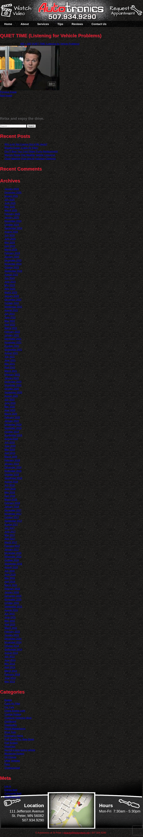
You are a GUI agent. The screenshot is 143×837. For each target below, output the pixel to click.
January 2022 (11, 335)
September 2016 (13, 564)
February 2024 (12, 253)
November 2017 (12, 514)
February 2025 (12, 214)
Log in (7, 786)
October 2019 (11, 431)
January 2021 (11, 378)
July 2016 (9, 571)
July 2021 (9, 357)
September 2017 (13, 521)
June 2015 (10, 617)
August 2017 (11, 524)
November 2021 (12, 342)
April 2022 (9, 324)
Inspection (9, 746)
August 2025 (11, 196)
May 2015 (9, 621)
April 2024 (9, 246)
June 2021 (10, 360)
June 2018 (10, 489)
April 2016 (9, 581)
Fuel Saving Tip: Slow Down (19, 739)
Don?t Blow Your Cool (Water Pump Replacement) (31, 151)
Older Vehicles (12, 761)
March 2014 (10, 671)
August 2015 (11, 610)
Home (8, 24)
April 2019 (9, 453)
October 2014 (11, 646)
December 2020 (12, 381)
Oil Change (10, 757)
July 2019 (9, 442)
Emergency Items (13, 736)
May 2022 (9, 321)
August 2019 (11, 439)
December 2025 (12, 192)
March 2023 (10, 292)
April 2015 (9, 624)
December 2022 (12, 299)
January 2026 (11, 189)
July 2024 (9, 235)
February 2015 (12, 631)
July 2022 (9, 314)
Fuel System (11, 743)
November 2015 (12, 599)
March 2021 (10, 371)
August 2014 (11, 653)
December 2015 (12, 596)
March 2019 (10, 456)
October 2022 (11, 303)
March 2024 (10, 249)
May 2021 (9, 364)
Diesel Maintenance (14, 728)
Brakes (8, 700)
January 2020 (11, 421)
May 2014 (9, 664)
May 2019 (9, 449)
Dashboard (10, 721)
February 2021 (12, 374)
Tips (60, 24)
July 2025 (9, 199)
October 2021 (11, 346)
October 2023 (11, 267)
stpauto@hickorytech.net (76, 832)
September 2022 (13, 307)
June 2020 (10, 403)
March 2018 (10, 499)
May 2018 (9, 492)
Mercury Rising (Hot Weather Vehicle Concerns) (29, 155)
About (25, 24)
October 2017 (11, 517)
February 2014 (12, 674)
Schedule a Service (125, 12)
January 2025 (11, 217)
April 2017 (9, 539)
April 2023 (9, 289)
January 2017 (11, 549)
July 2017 (9, 528)
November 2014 (12, 642)
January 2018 (11, 506)
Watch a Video (17, 11)
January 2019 (11, 464)
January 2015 (11, 635)
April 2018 (9, 496)
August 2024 (11, 232)
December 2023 (12, 260)
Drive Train (10, 732)
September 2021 (13, 349)
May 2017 (9, 535)
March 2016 (10, 585)
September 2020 (13, 392)
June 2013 (10, 678)
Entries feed (10, 790)
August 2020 (11, 396)
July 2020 (9, 399)
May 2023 (9, 285)
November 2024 (12, 221)
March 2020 (10, 414)
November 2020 (12, 385)
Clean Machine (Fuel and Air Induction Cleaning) (30, 158)
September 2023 (13, 271)
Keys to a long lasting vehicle (19, 750)
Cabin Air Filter (12, 703)
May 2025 (9, 207)
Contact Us (98, 24)
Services (43, 24)
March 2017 (10, 542)
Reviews (77, 24)
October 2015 (11, 603)
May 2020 (9, 406)
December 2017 (12, 510)
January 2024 (11, 257)
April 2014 (9, 667)
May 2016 (9, 578)
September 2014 (13, 649)
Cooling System (12, 714)
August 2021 (11, 353)
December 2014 (12, 639)
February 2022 (12, 332)
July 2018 (9, 485)
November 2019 (12, 428)
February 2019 (12, 460)
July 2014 (9, 656)
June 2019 (10, 446)
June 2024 (10, 239)
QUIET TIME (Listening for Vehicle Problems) (55, 44)
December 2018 (12, 467)
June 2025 (10, 203)
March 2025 (10, 210)
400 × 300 (25, 44)
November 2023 (12, 264)
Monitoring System (14, 753)
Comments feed (12, 793)
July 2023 (9, 278)
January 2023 (11, 296)
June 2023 (10, 282)
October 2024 (11, 224)
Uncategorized (12, 768)
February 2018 (12, 503)
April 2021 (9, 367)
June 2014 (10, 660)
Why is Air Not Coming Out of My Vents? (25, 144)
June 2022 (10, 317)
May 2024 (9, 242)
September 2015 (13, 606)
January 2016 (11, 592)
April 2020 (9, 410)
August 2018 (11, 481)
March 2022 (10, 328)
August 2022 (11, 310)
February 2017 (12, 546)
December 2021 (12, 339)
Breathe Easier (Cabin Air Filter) (21, 148)
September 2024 (13, 228)
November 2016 (12, 556)
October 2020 (11, 389)
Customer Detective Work (18, 718)
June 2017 (10, 531)
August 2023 (11, 274)
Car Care (9, 707)
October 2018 (11, 474)
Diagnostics (10, 725)
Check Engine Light (14, 711)
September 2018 (13, 478)
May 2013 (9, 681)
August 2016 (11, 567)
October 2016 (11, 560)
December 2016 (12, 553)
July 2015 (9, 614)
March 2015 (10, 628)
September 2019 (13, 435)
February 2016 (12, 589)
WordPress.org (12, 797)
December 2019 (12, 424)
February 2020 (12, 417)
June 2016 (10, 574)
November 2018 (12, 471)
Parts (7, 764)
